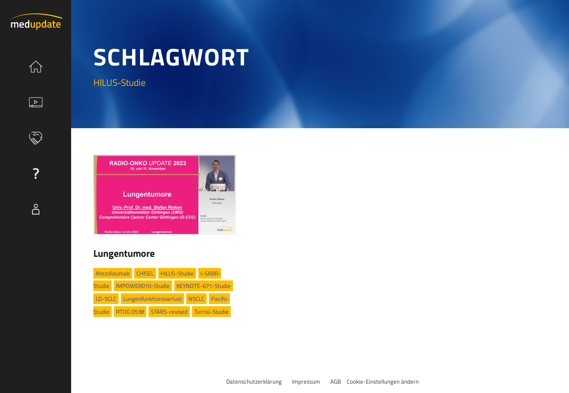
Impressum (306, 381)
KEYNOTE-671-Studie (203, 285)
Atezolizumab (113, 273)
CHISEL (145, 273)
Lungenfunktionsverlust (152, 298)
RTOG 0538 (130, 311)
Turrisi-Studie (211, 311)
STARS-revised (169, 311)
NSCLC (196, 298)
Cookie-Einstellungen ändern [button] (383, 381)
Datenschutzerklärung (254, 381)
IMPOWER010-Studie (143, 285)
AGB (335, 381)
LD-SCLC (106, 298)
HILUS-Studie (177, 273)
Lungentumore (124, 253)
